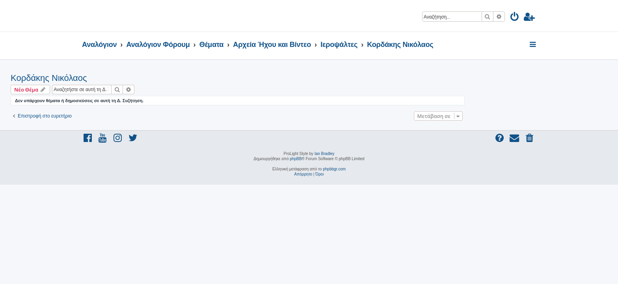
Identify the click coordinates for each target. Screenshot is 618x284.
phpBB (296, 159)
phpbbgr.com (334, 169)
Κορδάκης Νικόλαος (120, 78)
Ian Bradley (325, 153)
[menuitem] (515, 18)
